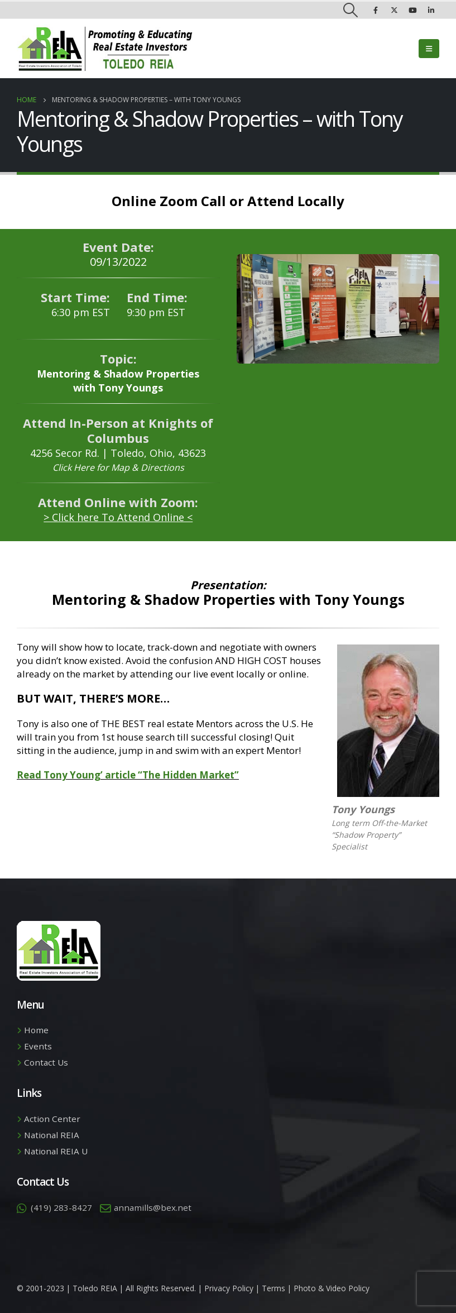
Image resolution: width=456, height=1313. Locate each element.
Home (36, 1029)
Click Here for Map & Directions (118, 467)
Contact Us (46, 1062)
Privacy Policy (228, 1288)
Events (38, 1046)
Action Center (52, 1118)
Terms (273, 1288)
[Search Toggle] (350, 10)
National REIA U (56, 1151)
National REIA (51, 1134)
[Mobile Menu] (429, 48)
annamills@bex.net (152, 1207)
